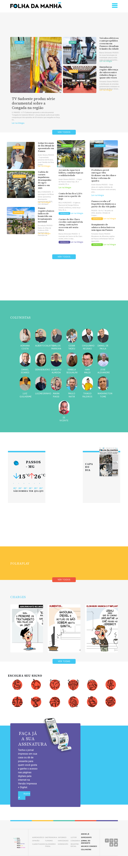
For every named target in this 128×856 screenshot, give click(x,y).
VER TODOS (64, 132)
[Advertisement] (64, 287)
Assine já (24, 795)
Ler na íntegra (18, 123)
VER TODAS (64, 661)
